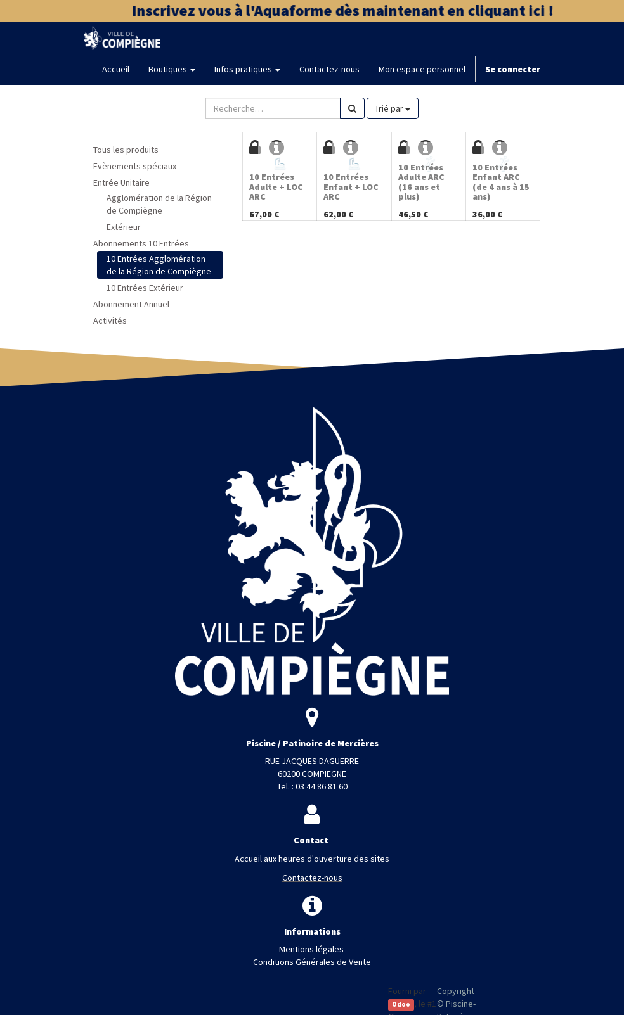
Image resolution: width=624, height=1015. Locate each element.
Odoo (401, 1004)
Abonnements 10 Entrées (141, 243)
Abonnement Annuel (131, 304)
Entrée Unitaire (121, 182)
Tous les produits (126, 149)
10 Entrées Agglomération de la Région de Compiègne (159, 265)
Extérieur (124, 227)
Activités (110, 320)
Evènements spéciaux (134, 166)
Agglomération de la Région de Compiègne (159, 204)
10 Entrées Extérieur (145, 287)
